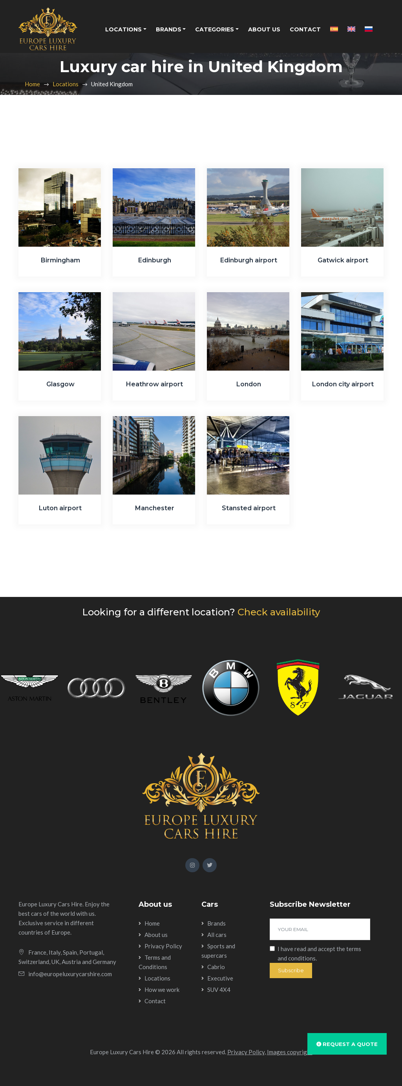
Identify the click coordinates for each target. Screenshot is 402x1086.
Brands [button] (168, 29)
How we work (161, 989)
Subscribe (291, 970)
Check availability (279, 612)
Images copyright (289, 1051)
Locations (66, 83)
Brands (216, 923)
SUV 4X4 (218, 989)
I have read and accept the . (319, 953)
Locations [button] (123, 29)
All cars (217, 934)
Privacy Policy (163, 946)
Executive (220, 978)
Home (32, 83)
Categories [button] (214, 29)
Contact (305, 29)
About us (264, 29)
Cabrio (216, 966)
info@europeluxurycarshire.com (70, 973)
